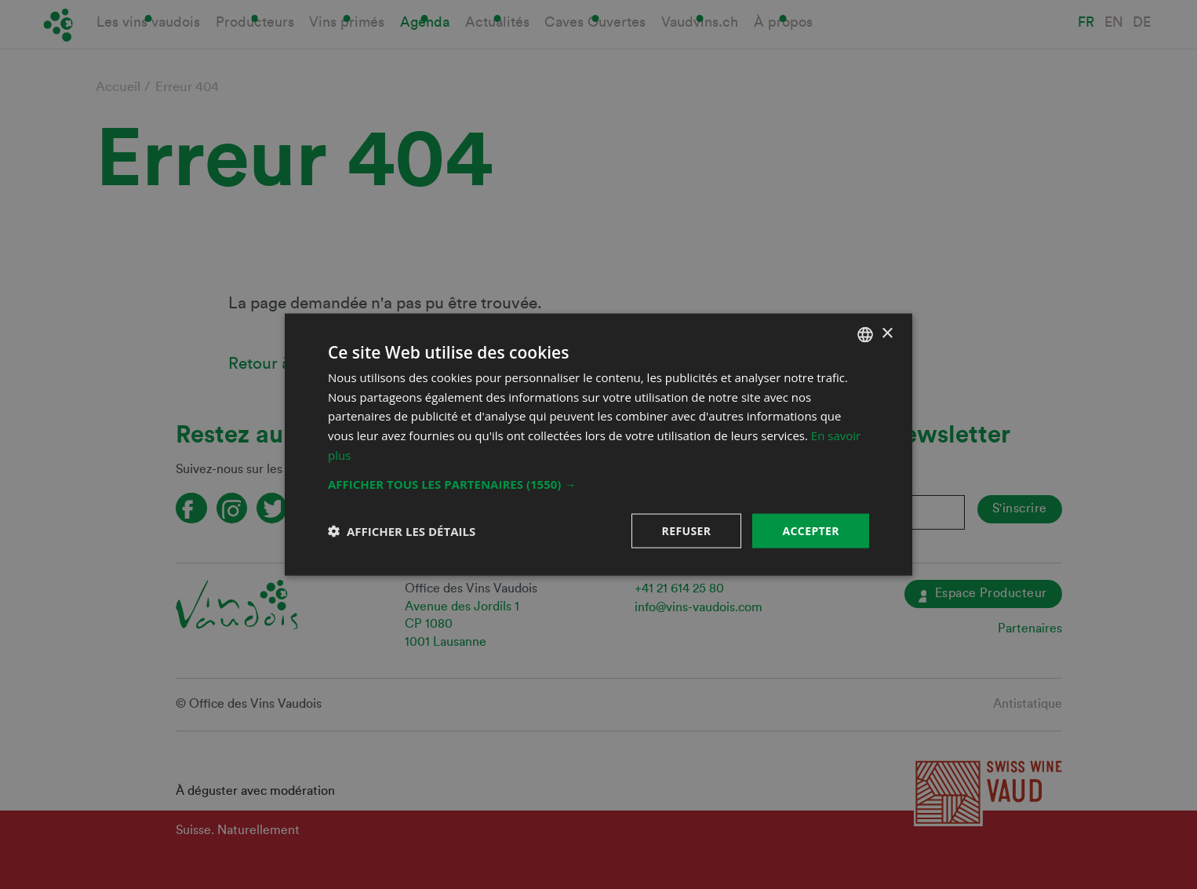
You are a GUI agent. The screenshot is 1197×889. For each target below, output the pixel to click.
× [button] (887, 334)
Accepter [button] (810, 530)
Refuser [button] (686, 530)
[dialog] (598, 444)
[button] (598, 483)
